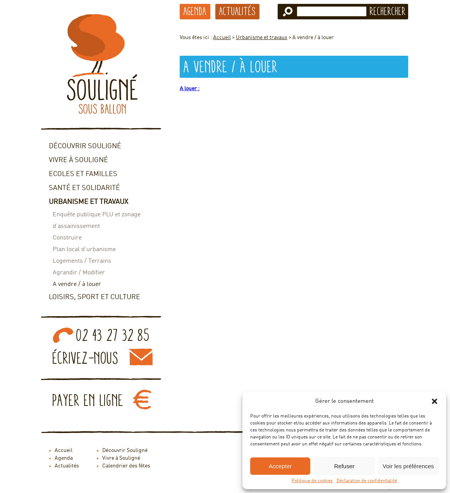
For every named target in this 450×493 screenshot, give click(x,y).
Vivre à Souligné (78, 160)
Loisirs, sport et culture (94, 297)
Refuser (344, 466)
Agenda (195, 11)
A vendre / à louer (77, 284)
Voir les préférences (408, 466)
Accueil (222, 37)
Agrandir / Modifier (79, 273)
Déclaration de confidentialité (367, 481)
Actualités (237, 11)
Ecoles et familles (83, 174)
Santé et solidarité (84, 188)
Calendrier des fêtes (126, 466)
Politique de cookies (312, 481)
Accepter (280, 466)
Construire (67, 238)
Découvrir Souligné (85, 146)
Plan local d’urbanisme (84, 249)
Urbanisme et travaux (88, 202)
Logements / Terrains (82, 261)
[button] (434, 401)
